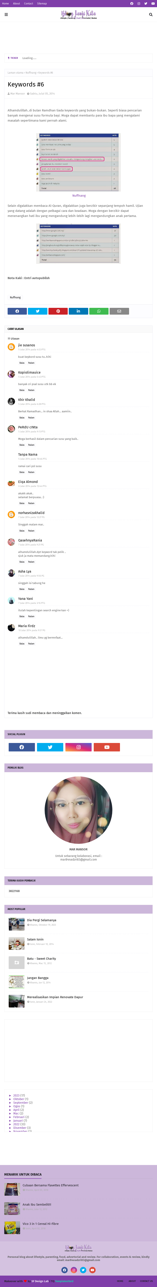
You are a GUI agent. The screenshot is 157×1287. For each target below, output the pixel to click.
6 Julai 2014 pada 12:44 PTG (32, 486)
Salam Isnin (35, 939)
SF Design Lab (40, 1281)
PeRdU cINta (28, 427)
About (16, 3)
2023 (16, 1095)
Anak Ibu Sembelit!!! (37, 1204)
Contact (28, 3)
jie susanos (26, 345)
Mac (16, 1113)
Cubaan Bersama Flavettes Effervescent (50, 1185)
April (16, 1110)
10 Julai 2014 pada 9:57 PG (31, 630)
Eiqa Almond (28, 482)
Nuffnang (31, 72)
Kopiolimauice (29, 372)
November (20, 1131)
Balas (22, 363)
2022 (16, 1124)
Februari (19, 1117)
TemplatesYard (64, 1281)
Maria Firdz (26, 626)
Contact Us (146, 1281)
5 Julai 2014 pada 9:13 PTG (31, 431)
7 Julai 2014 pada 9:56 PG (31, 575)
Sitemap (42, 3)
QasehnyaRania (30, 540)
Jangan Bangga (37, 978)
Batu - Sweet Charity (41, 959)
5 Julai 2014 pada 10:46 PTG (32, 459)
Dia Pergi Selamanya (41, 920)
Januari (18, 1121)
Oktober (19, 1099)
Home (5, 3)
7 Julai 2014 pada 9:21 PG (31, 544)
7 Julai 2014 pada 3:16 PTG (31, 603)
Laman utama (15, 72)
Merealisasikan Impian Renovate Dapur (55, 997)
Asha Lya (24, 571)
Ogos (17, 1106)
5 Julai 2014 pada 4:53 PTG (31, 349)
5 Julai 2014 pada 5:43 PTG (31, 377)
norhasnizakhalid (31, 513)
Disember (20, 1128)
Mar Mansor (17, 93)
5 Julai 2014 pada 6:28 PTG (31, 404)
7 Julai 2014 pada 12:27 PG (31, 517)
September (21, 1103)
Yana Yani (25, 599)
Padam (31, 363)
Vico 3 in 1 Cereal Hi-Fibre (41, 1224)
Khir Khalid (26, 400)
